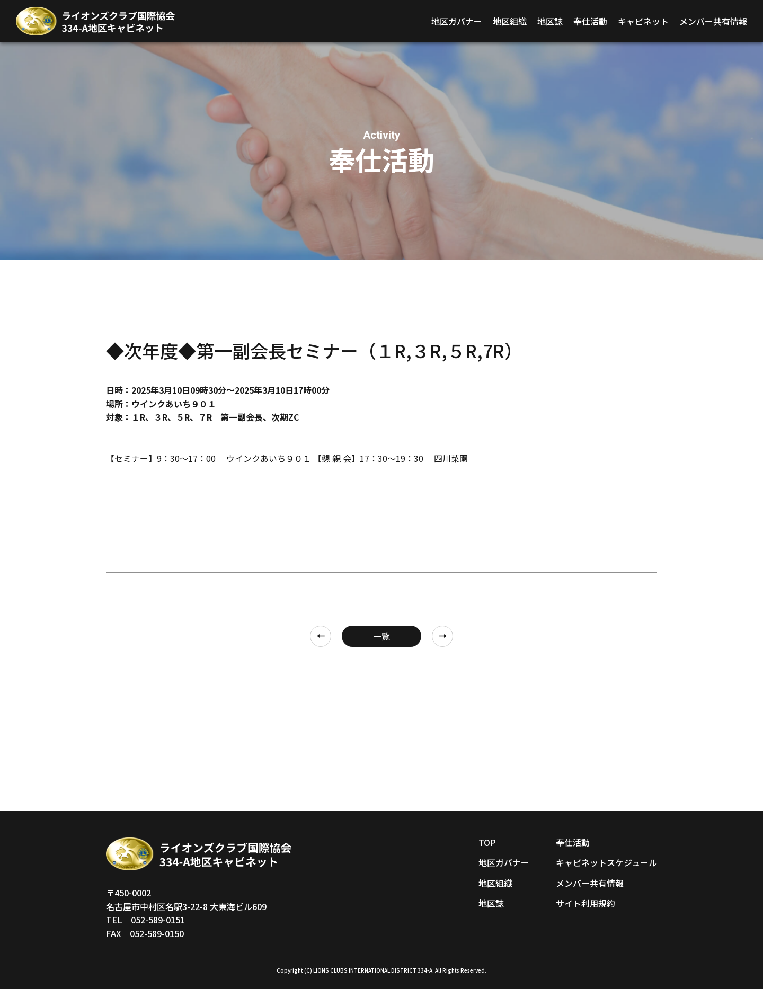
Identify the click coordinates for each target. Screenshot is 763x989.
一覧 (381, 636)
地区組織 (510, 21)
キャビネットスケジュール (606, 862)
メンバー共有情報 (713, 21)
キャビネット (643, 21)
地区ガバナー (456, 21)
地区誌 (550, 21)
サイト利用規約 (585, 903)
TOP (487, 842)
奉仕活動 (590, 21)
